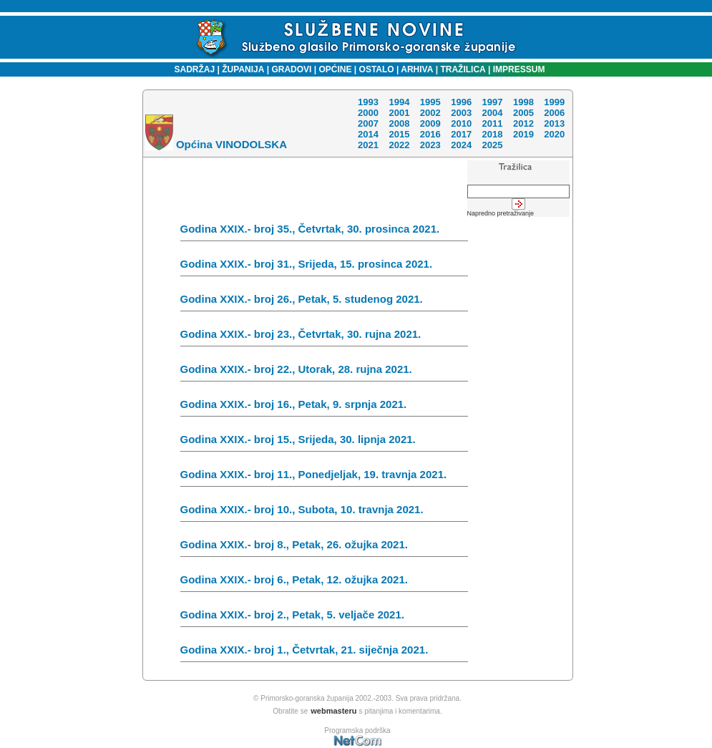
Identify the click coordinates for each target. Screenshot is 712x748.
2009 (430, 123)
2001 (399, 112)
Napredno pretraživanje (501, 213)
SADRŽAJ (191, 69)
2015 (399, 134)
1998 (523, 102)
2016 (430, 134)
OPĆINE (335, 69)
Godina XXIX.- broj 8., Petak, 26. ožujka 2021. (324, 547)
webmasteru (333, 710)
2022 (399, 145)
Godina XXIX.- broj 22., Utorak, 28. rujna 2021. (324, 372)
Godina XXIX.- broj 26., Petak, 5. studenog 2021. (324, 302)
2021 (368, 145)
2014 (368, 134)
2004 (492, 112)
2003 (461, 112)
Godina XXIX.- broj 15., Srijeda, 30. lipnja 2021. (324, 442)
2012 (523, 123)
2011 (492, 123)
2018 (492, 134)
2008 (399, 123)
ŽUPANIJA (243, 69)
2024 (461, 145)
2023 (430, 145)
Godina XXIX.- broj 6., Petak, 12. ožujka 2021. (324, 582)
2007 (368, 123)
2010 (461, 123)
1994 (399, 102)
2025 (492, 145)
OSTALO (376, 69)
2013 (554, 123)
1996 (461, 102)
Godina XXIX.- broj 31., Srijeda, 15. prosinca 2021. (324, 267)
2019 (523, 134)
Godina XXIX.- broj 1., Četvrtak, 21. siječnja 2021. (324, 652)
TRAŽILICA (462, 69)
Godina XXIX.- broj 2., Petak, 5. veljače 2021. (324, 617)
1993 (368, 102)
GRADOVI (291, 69)
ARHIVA (416, 69)
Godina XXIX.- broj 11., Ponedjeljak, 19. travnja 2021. (324, 477)
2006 (554, 112)
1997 (492, 102)
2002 (430, 112)
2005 (523, 112)
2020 (554, 134)
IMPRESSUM (519, 69)
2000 (368, 112)
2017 (461, 134)
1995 (430, 102)
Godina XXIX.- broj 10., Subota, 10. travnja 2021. (324, 512)
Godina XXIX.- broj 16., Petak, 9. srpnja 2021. (324, 407)
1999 (554, 102)
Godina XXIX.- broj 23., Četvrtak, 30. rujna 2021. (324, 337)
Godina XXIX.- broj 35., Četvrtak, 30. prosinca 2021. (324, 232)
